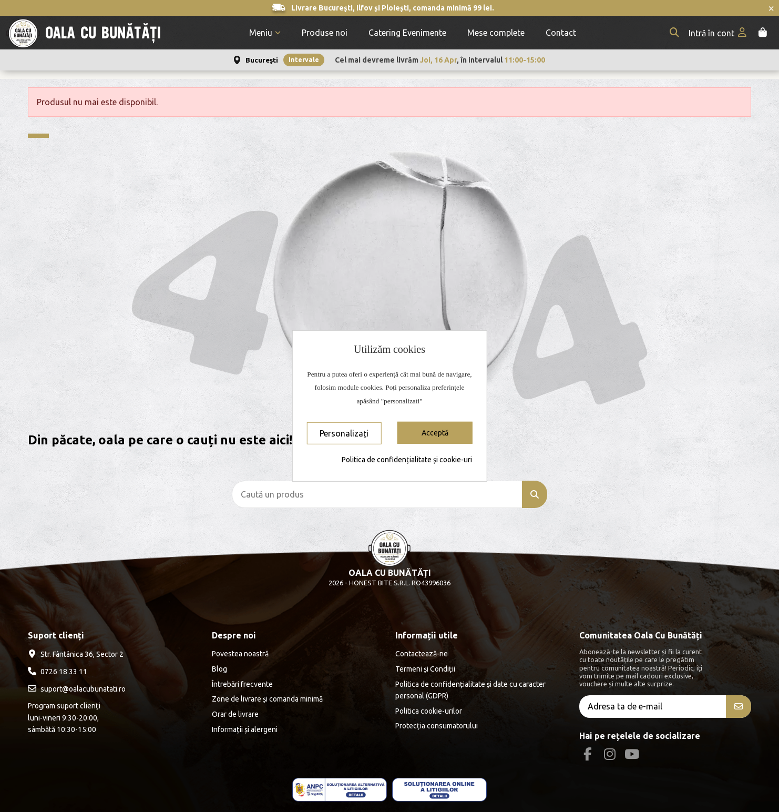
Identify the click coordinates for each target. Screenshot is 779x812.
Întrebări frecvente (242, 684)
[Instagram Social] (609, 754)
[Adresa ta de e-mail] (652, 706)
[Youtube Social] (632, 754)
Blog (219, 669)
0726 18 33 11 (63, 671)
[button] (265, 33)
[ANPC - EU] (439, 789)
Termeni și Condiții (425, 669)
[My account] (719, 33)
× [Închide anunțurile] (771, 7)
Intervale (304, 59)
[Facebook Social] (587, 754)
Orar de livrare (235, 714)
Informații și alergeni (245, 729)
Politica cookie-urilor (428, 711)
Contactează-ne (421, 653)
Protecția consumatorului (436, 726)
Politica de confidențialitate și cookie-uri (407, 459)
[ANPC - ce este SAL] (339, 789)
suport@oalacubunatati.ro (83, 689)
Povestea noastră (240, 653)
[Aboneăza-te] (738, 706)
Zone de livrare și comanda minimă (267, 699)
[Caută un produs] (534, 494)
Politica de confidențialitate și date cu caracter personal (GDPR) (470, 690)
